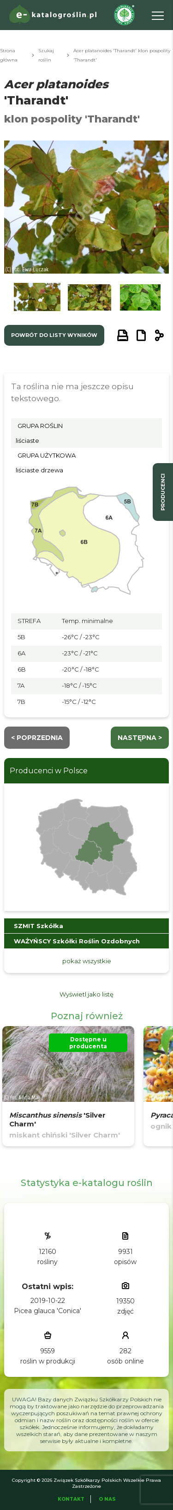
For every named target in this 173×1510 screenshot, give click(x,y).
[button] (37, 299)
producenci (163, 492)
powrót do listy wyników (54, 335)
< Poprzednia (37, 738)
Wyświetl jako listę (86, 994)
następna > (140, 738)
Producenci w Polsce (49, 770)
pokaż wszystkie (86, 961)
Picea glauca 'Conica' (47, 1311)
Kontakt (71, 1499)
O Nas (107, 1499)
